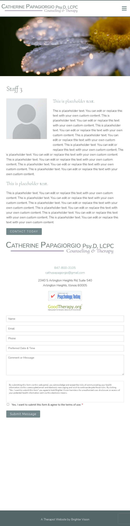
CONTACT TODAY (24, 231)
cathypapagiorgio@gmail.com (65, 273)
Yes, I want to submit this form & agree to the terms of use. (47, 405)
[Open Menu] (124, 8)
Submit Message (23, 414)
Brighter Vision (80, 519)
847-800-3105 (65, 268)
